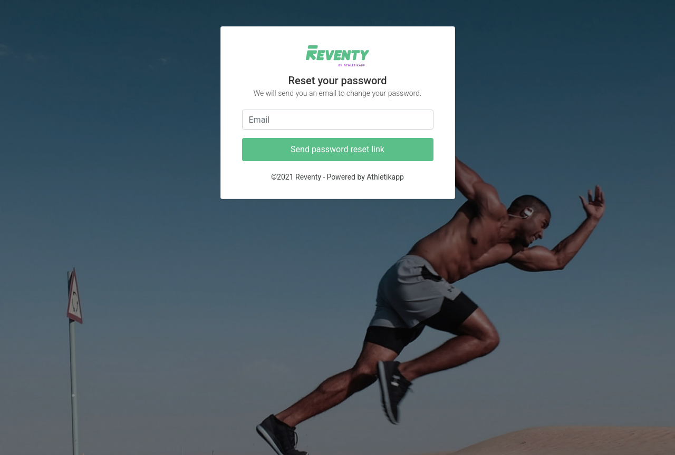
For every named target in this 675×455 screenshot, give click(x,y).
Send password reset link (337, 149)
